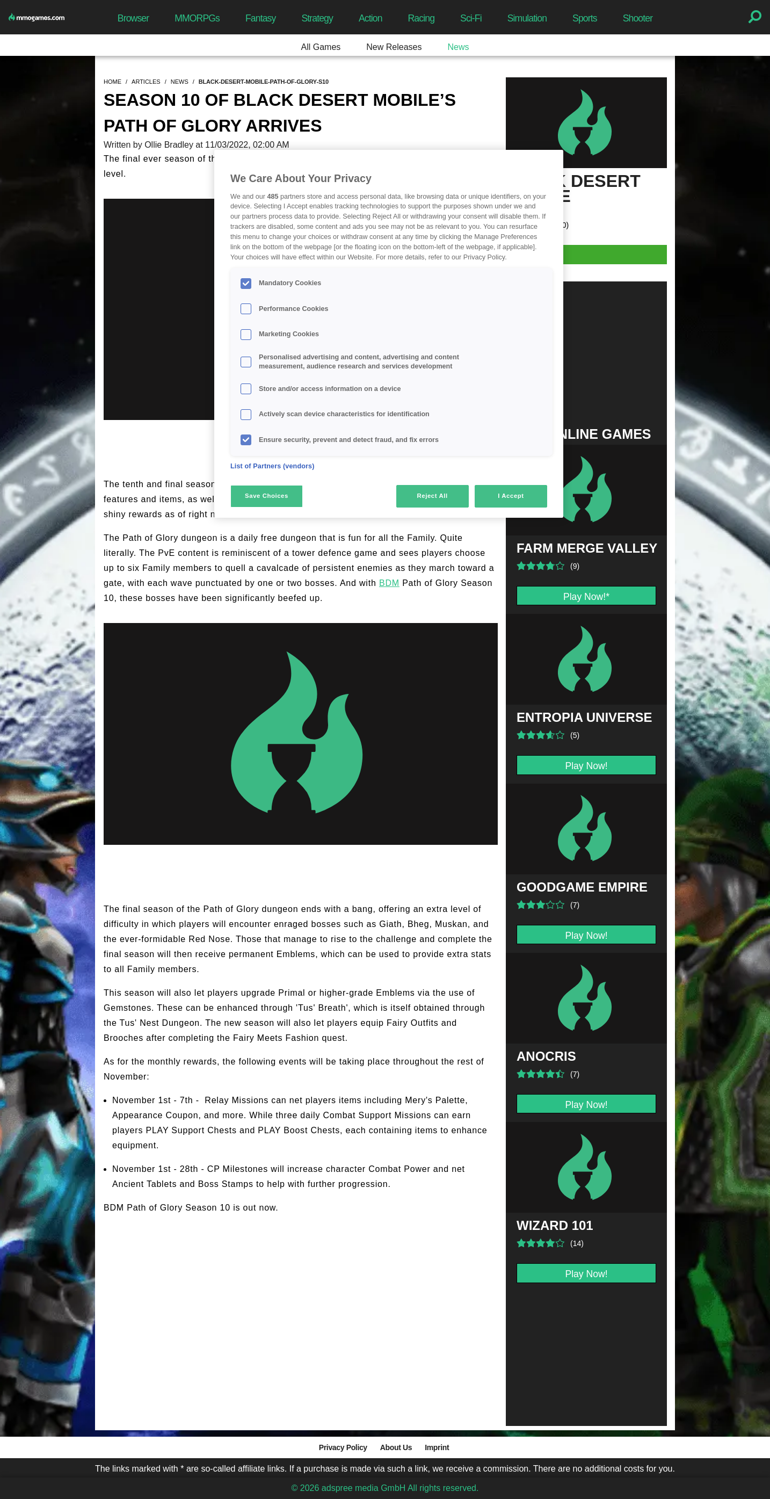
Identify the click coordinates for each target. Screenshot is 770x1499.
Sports (584, 18)
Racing (421, 18)
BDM (389, 583)
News (458, 47)
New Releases (394, 47)
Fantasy (260, 18)
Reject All (432, 496)
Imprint (437, 1447)
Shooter (637, 18)
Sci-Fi (471, 18)
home (112, 81)
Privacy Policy (343, 1447)
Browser (133, 18)
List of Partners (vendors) (272, 466)
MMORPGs (197, 18)
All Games (321, 47)
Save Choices (266, 496)
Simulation (527, 18)
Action (370, 18)
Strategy (316, 18)
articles (146, 81)
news (179, 81)
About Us (396, 1447)
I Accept (511, 496)
